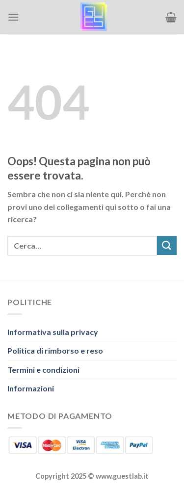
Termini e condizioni (43, 369)
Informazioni (30, 388)
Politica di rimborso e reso (55, 350)
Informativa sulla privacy (52, 331)
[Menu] (13, 17)
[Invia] (167, 245)
